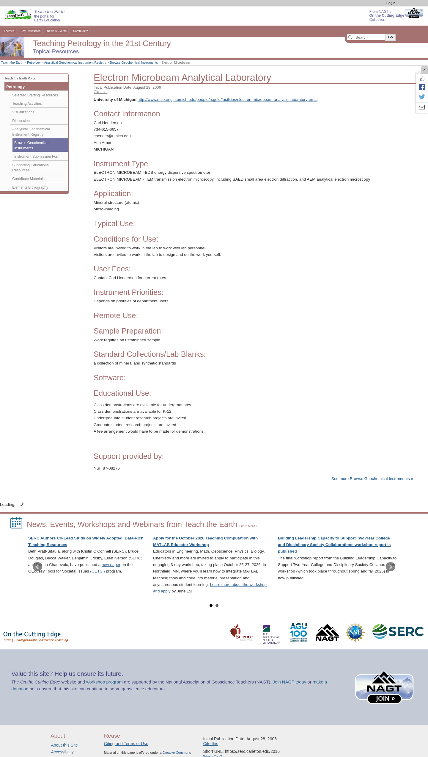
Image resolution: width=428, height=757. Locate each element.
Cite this (100, 92)
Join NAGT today (289, 682)
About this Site (64, 745)
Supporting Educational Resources (31, 168)
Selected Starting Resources (35, 95)
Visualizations (23, 112)
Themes (9, 30)
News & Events (57, 30)
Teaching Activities (27, 103)
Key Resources (30, 30)
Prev (37, 567)
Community (80, 30)
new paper (111, 564)
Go (390, 37)
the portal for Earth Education (49, 16)
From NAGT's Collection (386, 16)
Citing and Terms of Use (126, 743)
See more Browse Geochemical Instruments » (372, 478)
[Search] (366, 37)
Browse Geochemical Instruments (134, 62)
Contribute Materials (28, 179)
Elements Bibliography (30, 187)
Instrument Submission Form (37, 156)
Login (390, 3)
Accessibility (62, 752)
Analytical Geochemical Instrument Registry (75, 62)
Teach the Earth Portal (20, 78)
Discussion (21, 121)
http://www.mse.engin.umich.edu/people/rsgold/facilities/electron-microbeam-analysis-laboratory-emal (228, 99)
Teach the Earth (12, 62)
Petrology (34, 62)
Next (390, 567)
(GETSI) (97, 571)
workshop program (104, 682)
